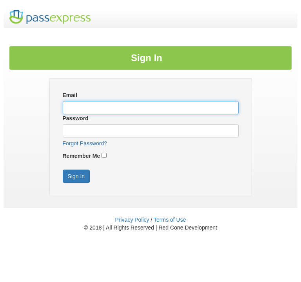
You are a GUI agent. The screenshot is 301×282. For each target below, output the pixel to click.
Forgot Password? (85, 143)
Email (70, 95)
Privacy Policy (132, 220)
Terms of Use (170, 220)
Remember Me (81, 156)
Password (76, 118)
